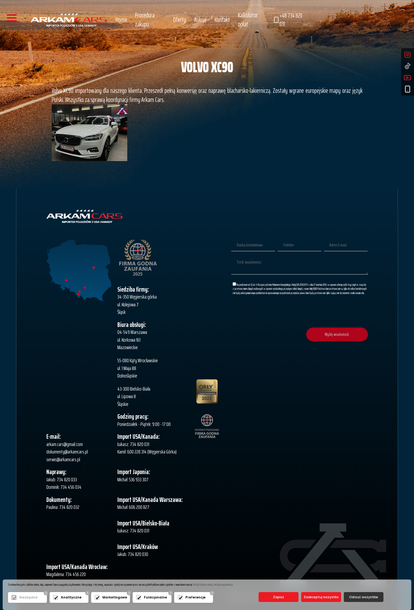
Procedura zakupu (145, 19)
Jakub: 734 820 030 (132, 554)
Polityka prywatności (223, 584)
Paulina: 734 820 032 (62, 507)
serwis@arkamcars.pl (63, 459)
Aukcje (200, 20)
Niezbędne (28, 597)
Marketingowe (114, 597)
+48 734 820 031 (287, 20)
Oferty (179, 20)
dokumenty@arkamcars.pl (67, 451)
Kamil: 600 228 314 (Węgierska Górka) (147, 451)
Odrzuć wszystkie (363, 597)
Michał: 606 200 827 (133, 507)
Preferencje (195, 597)
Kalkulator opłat (248, 19)
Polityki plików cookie (202, 584)
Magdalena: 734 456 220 (66, 574)
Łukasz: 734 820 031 (133, 444)
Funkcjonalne (155, 597)
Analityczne (71, 597)
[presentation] (327, 311)
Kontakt (222, 20)
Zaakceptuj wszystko (321, 597)
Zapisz (278, 597)
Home (121, 20)
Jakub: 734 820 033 (61, 479)
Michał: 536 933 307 (132, 479)
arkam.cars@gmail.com (64, 444)
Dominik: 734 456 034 (63, 487)
